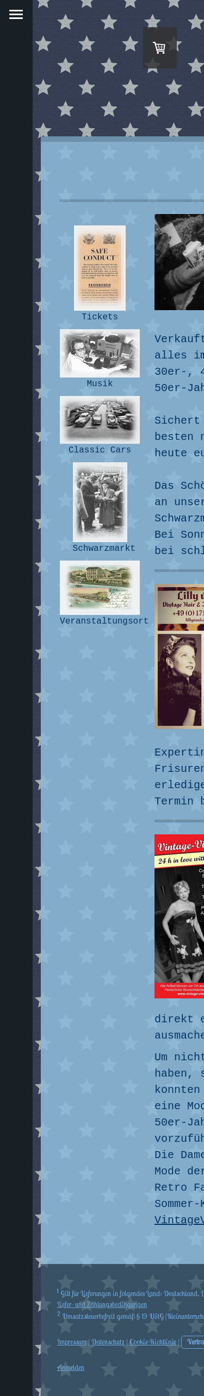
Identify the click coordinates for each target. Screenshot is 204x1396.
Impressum (71, 1341)
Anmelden (70, 1367)
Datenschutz (108, 1341)
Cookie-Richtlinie (152, 1341)
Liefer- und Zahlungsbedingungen (102, 1304)
